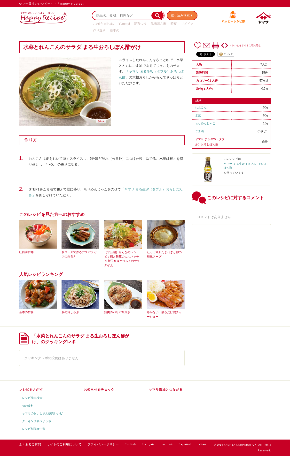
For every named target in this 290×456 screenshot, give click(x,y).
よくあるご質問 (30, 444)
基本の (114, 30)
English (130, 444)
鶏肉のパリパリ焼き (117, 312)
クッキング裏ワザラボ (36, 421)
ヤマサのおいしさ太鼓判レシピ (42, 413)
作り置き (99, 30)
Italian (201, 444)
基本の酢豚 (26, 312)
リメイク (187, 23)
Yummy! (124, 23)
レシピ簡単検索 (32, 398)
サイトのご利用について (64, 444)
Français (148, 444)
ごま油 (199, 131)
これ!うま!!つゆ (104, 23)
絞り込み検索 (180, 15)
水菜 (198, 115)
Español (185, 444)
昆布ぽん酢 (158, 23)
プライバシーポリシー (103, 444)
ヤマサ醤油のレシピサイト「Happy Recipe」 (52, 3)
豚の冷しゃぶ (70, 312)
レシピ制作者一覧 (33, 429)
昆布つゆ (140, 23)
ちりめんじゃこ (205, 123)
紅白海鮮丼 (26, 252)
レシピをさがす (31, 389)
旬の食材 (28, 405)
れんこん (201, 107)
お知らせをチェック (99, 389)
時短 (174, 23)
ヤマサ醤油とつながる (166, 389)
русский (167, 444)
